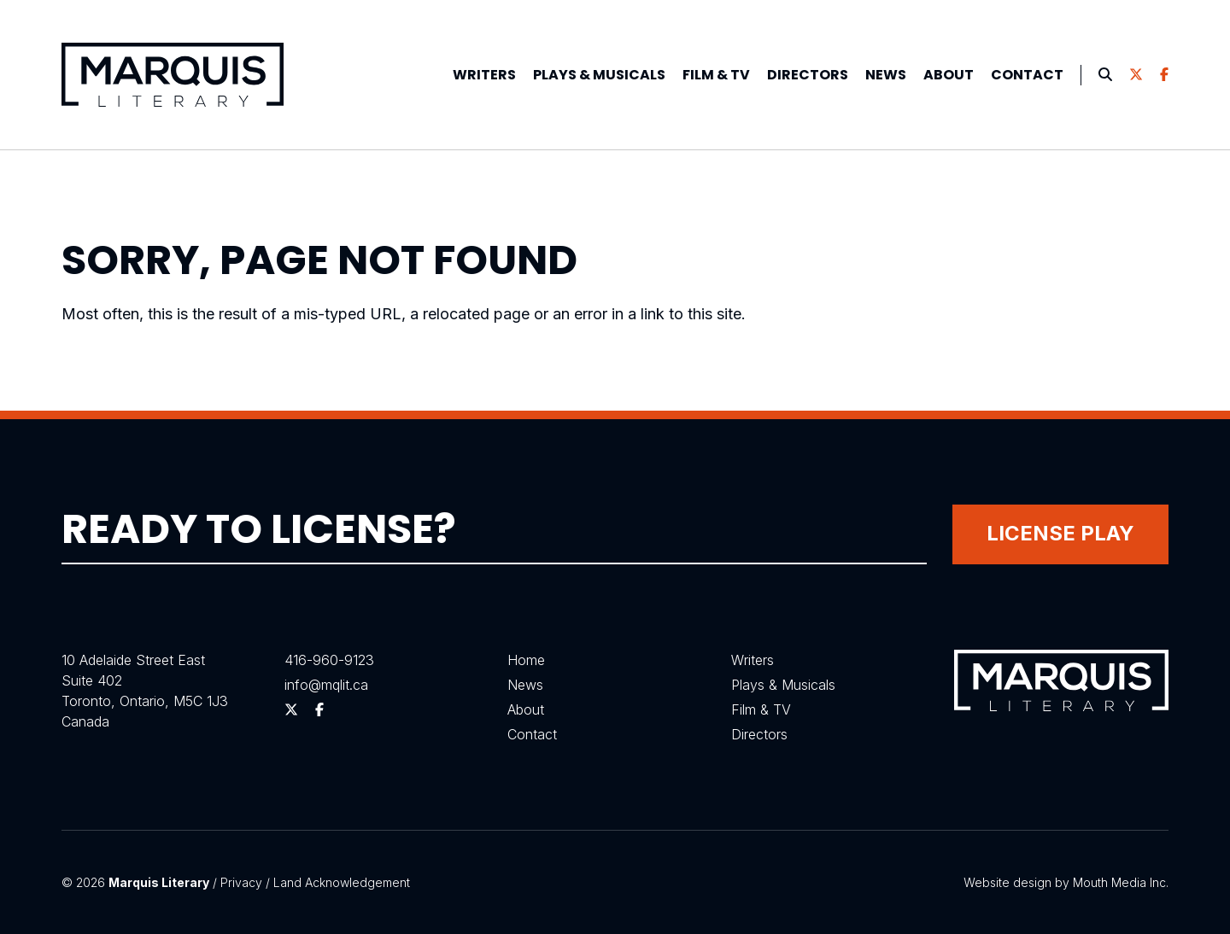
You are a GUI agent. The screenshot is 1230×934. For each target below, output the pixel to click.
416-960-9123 (329, 659)
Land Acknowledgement (341, 882)
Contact (1027, 75)
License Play (1060, 533)
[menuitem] (484, 75)
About (948, 75)
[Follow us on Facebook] (1164, 75)
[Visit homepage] (173, 75)
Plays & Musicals (783, 684)
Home (526, 659)
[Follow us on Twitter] (1136, 75)
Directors (807, 75)
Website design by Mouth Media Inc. (1066, 882)
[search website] (1105, 75)
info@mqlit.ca (326, 684)
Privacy (241, 882)
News (885, 75)
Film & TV (716, 75)
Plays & (599, 75)
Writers (484, 75)
